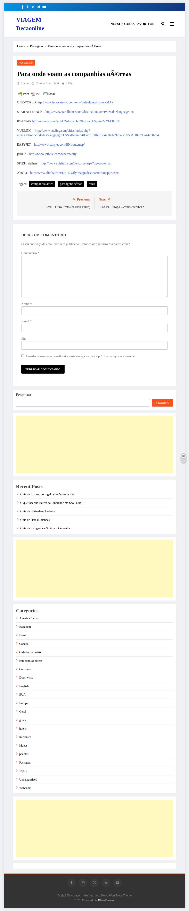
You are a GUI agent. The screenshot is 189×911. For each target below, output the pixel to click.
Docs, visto (26, 677)
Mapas (23, 745)
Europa (23, 703)
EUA (22, 694)
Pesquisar (23, 395)
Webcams (25, 788)
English (24, 686)
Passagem (25, 62)
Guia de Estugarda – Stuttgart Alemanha (45, 528)
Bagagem (25, 626)
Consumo (25, 669)
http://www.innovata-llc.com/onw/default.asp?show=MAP (75, 102)
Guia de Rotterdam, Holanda (38, 511)
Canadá (23, 643)
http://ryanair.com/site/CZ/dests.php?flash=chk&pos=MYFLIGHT (76, 121)
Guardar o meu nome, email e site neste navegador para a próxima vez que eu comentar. (80, 356)
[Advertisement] (94, 444)
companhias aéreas (30, 660)
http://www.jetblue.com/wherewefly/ (53, 154)
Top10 (23, 771)
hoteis (23, 728)
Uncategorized (28, 779)
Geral (22, 711)
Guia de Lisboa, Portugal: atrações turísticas (47, 494)
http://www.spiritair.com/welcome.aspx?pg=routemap (75, 163)
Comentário (30, 253)
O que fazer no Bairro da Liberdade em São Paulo (51, 502)
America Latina (28, 618)
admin (25, 83)
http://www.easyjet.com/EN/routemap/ (59, 144)
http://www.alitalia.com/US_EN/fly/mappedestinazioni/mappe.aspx (74, 172)
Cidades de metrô (30, 652)
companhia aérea (42, 184)
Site (23, 338)
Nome (26, 304)
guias (22, 720)
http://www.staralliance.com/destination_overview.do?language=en (90, 111)
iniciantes (25, 737)
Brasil (23, 635)
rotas (92, 184)
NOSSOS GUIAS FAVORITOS (132, 24)
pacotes (23, 754)
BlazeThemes (106, 900)
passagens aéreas (71, 184)
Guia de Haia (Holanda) (35, 519)
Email (26, 321)
